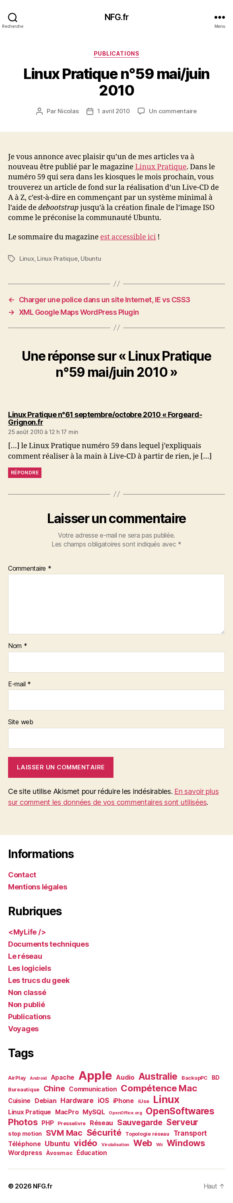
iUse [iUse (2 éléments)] (143, 1101)
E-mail (19, 684)
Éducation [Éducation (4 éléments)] (91, 1153)
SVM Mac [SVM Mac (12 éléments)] (64, 1133)
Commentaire (30, 568)
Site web (20, 722)
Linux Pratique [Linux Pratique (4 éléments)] (29, 1112)
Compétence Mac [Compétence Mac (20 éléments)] (159, 1087)
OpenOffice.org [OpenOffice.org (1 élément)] (125, 1113)
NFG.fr (116, 17)
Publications (116, 53)
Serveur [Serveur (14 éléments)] (182, 1122)
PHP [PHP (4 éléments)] (47, 1123)
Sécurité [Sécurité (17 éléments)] (104, 1132)
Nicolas (68, 111)
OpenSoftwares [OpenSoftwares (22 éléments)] (180, 1111)
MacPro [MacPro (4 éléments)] (66, 1112)
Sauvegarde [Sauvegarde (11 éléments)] (139, 1122)
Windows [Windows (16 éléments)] (186, 1143)
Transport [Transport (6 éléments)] (190, 1133)
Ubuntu (90, 258)
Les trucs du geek (38, 980)
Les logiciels (29, 968)
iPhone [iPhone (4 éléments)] (123, 1101)
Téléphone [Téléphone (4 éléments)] (24, 1144)
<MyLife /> (27, 932)
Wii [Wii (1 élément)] (159, 1144)
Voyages (23, 1028)
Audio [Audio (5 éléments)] (125, 1077)
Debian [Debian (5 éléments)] (45, 1101)
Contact (22, 875)
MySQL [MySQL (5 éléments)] (93, 1112)
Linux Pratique (161, 167)
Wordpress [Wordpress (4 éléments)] (25, 1153)
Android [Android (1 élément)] (38, 1078)
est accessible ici (128, 237)
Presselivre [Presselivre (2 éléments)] (72, 1123)
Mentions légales (37, 887)
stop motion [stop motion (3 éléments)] (25, 1133)
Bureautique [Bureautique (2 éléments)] (23, 1090)
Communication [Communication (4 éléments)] (93, 1089)
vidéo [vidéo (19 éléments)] (85, 1143)
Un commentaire (172, 111)
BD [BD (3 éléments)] (216, 1077)
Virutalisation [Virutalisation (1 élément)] (115, 1144)
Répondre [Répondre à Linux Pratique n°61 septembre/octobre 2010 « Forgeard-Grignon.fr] (25, 473)
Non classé (27, 992)
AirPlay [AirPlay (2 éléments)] (17, 1078)
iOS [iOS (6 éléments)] (103, 1101)
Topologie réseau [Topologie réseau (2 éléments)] (147, 1134)
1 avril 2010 (113, 111)
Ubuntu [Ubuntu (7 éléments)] (57, 1143)
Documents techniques (48, 944)
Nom (17, 646)
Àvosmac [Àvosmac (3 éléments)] (59, 1152)
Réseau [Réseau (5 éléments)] (101, 1123)
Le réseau (25, 956)
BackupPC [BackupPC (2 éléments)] (194, 1078)
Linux (26, 258)
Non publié (26, 1004)
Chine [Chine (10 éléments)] (54, 1088)
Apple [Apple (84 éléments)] (95, 1075)
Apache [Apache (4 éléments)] (62, 1077)
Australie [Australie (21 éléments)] (158, 1076)
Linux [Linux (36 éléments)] (166, 1099)
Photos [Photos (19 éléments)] (22, 1122)
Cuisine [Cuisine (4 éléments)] (19, 1101)
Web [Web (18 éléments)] (142, 1143)
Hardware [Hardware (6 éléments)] (77, 1101)
